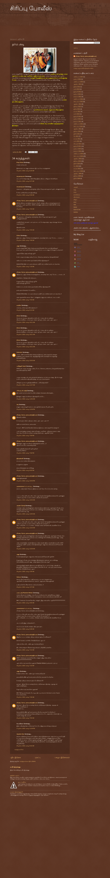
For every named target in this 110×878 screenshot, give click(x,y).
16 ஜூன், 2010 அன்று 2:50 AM (25, 603)
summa (76, 212)
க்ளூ (75, 189)
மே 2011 (76, 136)
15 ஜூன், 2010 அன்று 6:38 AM (25, 195)
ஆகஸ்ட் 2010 (77, 158)
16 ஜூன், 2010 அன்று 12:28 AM (26, 548)
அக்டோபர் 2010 (78, 153)
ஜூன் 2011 (77, 134)
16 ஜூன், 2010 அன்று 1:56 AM (25, 571)
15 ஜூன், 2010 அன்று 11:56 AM (26, 399)
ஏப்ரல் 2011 (77, 139)
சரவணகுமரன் (21, 176)
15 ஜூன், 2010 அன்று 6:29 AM (25, 170)
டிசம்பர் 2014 (77, 79)
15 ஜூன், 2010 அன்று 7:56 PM (25, 435)
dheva (18, 316)
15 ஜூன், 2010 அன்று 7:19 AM (25, 266)
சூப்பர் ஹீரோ (22, 782)
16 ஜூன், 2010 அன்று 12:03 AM (26, 500)
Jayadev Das (20, 734)
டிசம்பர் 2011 (77, 119)
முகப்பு (38, 757)
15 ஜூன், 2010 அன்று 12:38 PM (26, 409)
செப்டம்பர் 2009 (78, 171)
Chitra (18, 235)
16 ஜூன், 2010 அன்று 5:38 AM (25, 629)
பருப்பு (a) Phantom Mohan (25, 592)
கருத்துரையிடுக (19, 749)
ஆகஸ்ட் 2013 (77, 84)
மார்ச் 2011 (77, 141)
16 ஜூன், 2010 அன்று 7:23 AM (25, 665)
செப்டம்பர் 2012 (78, 101)
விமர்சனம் (77, 197)
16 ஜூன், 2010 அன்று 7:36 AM (25, 697)
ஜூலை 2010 (77, 161)
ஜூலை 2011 (77, 131)
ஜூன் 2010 (77, 163)
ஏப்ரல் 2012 (77, 111)
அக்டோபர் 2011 (78, 124)
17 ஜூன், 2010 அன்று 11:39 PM (26, 728)
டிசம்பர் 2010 (77, 148)
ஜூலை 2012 (77, 106)
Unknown (19, 352)
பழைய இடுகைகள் (62, 757)
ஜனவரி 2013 (77, 91)
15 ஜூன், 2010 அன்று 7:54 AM (25, 300)
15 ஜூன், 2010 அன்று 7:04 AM (25, 209)
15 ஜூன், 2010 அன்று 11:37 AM (26, 385)
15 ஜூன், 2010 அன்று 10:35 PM (26, 481)
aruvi (75, 202)
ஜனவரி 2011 (77, 146)
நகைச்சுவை (77, 194)
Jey (18, 404)
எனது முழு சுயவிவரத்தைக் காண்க (83, 68)
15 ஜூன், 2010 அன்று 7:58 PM (25, 453)
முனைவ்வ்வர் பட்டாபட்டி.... (25, 486)
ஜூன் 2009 (77, 178)
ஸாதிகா (19, 305)
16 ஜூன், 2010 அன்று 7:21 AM (25, 650)
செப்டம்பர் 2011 (78, 126)
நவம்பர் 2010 (77, 151)
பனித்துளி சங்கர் (21, 366)
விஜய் (75, 199)
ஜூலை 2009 (77, 176)
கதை (75, 192)
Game (75, 207)
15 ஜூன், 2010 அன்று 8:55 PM (25, 470)
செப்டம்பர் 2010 (78, 156)
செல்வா (19, 577)
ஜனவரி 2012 (77, 116)
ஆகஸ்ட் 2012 (77, 104)
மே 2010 (76, 166)
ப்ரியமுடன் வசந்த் (22, 390)
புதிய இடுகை (15, 757)
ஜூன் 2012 (77, 109)
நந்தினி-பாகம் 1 (14, 775)
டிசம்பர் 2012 (77, 94)
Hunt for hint (77, 209)
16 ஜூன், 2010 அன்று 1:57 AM (25, 587)
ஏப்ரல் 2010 (77, 168)
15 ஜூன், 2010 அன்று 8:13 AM (25, 310)
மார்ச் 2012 (77, 114)
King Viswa (20, 162)
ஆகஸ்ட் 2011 (77, 129)
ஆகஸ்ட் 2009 (77, 173)
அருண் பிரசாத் (21, 505)
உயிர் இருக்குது (15, 767)
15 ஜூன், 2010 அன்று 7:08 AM (25, 240)
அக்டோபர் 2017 (78, 76)
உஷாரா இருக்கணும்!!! (16, 792)
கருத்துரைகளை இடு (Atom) (28, 761)
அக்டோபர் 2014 (78, 81)
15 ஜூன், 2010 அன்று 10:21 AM (26, 322)
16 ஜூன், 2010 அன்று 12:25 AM (26, 527)
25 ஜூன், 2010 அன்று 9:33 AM (25, 746)
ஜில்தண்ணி (20, 458)
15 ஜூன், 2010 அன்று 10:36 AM (26, 360)
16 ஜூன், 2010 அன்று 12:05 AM (26, 514)
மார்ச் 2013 (77, 89)
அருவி (76, 187)
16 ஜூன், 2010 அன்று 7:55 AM (25, 718)
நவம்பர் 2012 (77, 96)
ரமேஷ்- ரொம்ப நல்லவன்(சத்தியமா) (27, 200)
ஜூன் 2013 (77, 86)
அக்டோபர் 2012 (78, 99)
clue (75, 204)
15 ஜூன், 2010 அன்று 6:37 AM (25, 181)
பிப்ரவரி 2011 (78, 144)
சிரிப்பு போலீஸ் (31, 8)
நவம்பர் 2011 (77, 121)
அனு (18, 246)
